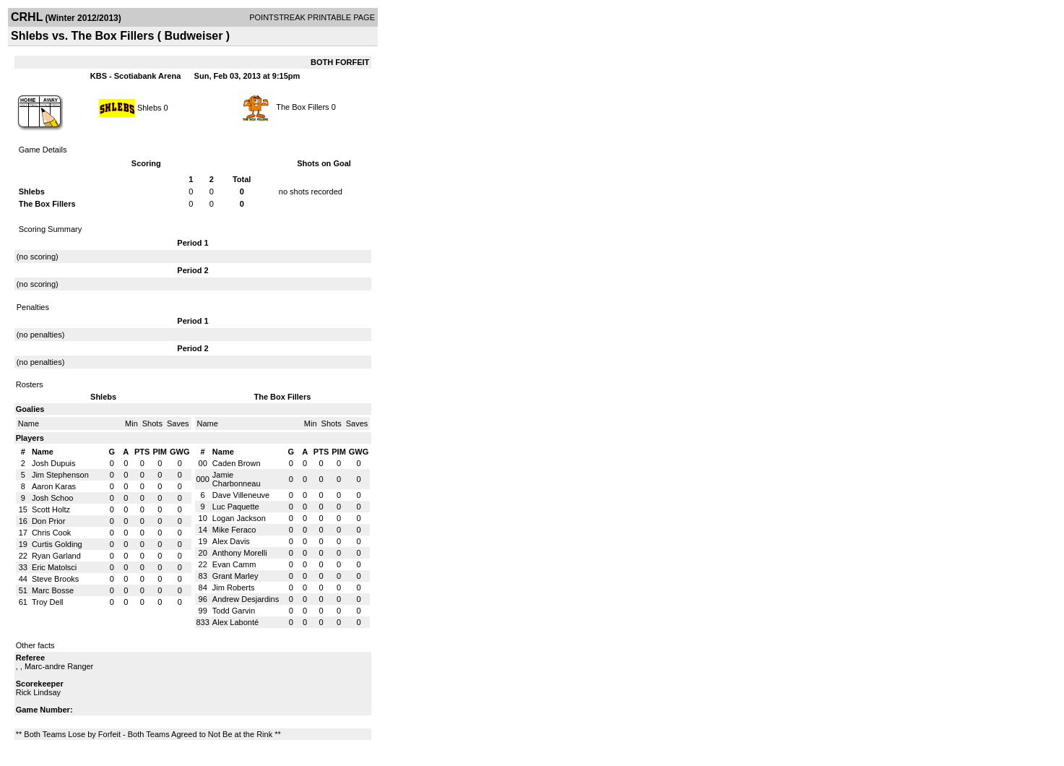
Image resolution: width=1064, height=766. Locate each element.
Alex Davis (231, 541)
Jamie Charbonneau (236, 479)
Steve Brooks (55, 578)
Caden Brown (236, 463)
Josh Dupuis (54, 463)
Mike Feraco (234, 529)
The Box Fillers (302, 107)
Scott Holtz (51, 509)
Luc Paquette (235, 506)
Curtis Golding (57, 544)
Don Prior (48, 521)
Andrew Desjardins (245, 599)
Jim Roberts (233, 587)
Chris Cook (51, 532)
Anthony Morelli (239, 552)
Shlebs (149, 107)
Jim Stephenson (60, 474)
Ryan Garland (56, 555)
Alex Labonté (235, 622)
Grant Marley (235, 576)
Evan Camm (234, 564)
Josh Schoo (52, 498)
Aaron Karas (54, 486)
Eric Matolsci (54, 567)
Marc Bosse (53, 590)
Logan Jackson (239, 518)
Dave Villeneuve (240, 495)
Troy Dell (48, 602)
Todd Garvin (233, 610)
